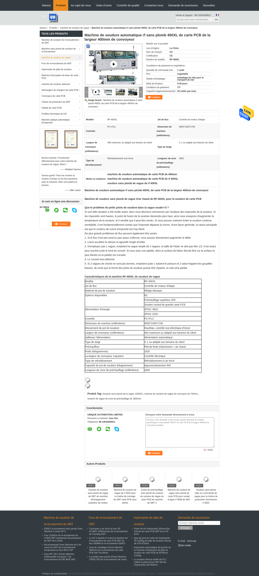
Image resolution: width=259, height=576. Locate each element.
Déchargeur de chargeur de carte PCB (60, 90)
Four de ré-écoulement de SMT (57, 63)
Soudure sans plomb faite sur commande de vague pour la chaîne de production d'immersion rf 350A (206, 496)
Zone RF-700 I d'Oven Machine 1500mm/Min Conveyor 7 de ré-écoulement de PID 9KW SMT (60, 557)
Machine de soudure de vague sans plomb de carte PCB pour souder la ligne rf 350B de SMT (179, 495)
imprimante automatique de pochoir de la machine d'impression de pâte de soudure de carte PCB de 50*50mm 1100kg (152, 551)
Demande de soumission (183, 5)
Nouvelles (209, 5)
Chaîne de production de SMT (56, 102)
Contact (155, 97)
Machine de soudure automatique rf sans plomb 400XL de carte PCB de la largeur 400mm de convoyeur (115, 103)
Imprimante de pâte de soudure (57, 69)
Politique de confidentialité (54, 573)
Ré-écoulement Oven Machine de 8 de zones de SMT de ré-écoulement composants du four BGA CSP (62, 547)
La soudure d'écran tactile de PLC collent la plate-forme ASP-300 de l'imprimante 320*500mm (150, 562)
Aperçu (43, 28)
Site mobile (184, 545)
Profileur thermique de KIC (54, 114)
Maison (46, 5)
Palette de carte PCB (52, 108)
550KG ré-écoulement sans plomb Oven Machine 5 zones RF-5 (63, 530)
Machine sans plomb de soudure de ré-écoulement (59, 50)
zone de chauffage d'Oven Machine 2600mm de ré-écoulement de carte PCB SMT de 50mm (106, 550)
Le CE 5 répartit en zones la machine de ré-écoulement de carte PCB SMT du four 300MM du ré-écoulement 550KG (108, 541)
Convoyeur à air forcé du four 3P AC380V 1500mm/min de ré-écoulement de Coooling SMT (108, 531)
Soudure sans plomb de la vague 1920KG (123, 394)
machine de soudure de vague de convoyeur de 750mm (171, 394)
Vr (43, 16)
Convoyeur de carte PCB (53, 96)
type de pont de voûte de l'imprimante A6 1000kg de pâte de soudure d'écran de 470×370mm (152, 541)
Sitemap (191, 540)
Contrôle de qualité (128, 5)
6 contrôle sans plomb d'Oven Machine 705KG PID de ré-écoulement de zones (108, 558)
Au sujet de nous (81, 5)
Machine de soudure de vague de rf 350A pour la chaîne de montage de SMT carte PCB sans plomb (125, 496)
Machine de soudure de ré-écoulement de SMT (60, 41)
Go (216, 19)
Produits (61, 5)
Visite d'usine (104, 5)
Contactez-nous (153, 5)
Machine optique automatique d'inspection (56, 121)
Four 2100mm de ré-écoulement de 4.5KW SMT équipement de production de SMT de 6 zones (62, 538)
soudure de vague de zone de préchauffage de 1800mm (114, 398)
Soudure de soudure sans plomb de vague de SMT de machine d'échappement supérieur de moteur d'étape (98, 498)
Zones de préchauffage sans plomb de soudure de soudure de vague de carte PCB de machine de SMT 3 (151, 496)
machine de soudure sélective (56, 84)
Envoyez (185, 528)
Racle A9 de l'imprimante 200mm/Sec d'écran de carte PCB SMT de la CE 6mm (152, 531)
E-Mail (181, 540)
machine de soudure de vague (74, 28)
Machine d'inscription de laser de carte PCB (60, 76)
